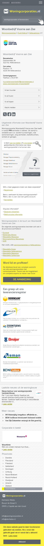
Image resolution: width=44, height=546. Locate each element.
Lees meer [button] (12, 536)
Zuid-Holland (22, 33)
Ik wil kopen (9, 102)
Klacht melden (10, 108)
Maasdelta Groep (9, 249)
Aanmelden (8, 200)
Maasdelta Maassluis (11, 237)
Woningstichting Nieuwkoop (13, 239)
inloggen (6, 2)
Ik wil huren (9, 96)
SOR (4, 241)
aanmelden (16, 2)
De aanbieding (22, 279)
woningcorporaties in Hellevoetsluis (27, 245)
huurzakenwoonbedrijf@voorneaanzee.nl (18, 82)
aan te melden (15, 143)
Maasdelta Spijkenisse (11, 255)
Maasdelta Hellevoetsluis (12, 251)
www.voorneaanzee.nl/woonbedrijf (16, 84)
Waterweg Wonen (9, 235)
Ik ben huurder (10, 90)
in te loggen (27, 143)
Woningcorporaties (9, 33)
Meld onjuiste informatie (13, 215)
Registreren (8, 190)
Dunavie (6, 233)
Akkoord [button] (22, 542)
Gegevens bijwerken (11, 212)
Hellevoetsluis (34, 33)
